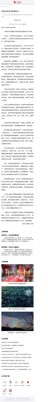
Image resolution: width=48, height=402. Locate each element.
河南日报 (24, 24)
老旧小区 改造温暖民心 (7, 348)
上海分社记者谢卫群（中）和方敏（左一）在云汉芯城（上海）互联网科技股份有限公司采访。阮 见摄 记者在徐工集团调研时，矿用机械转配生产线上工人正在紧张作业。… (17, 239)
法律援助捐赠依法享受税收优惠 (9, 351)
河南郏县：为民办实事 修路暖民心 (10, 342)
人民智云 (4, 391)
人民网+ (10, 383)
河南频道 (7, 6)
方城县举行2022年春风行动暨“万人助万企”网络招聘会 (15, 363)
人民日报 (4, 383)
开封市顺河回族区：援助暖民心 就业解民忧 (12, 345)
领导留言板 (22, 383)
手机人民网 (16, 383)
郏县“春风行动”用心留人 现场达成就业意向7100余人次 (15, 366)
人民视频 (28, 383)
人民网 (1, 6)
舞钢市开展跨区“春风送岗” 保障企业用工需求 (13, 360)
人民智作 (10, 391)
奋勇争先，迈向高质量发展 (10, 235)
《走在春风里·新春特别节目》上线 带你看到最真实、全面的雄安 (18, 369)
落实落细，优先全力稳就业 (10, 247)
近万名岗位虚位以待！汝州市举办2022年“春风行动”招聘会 (16, 357)
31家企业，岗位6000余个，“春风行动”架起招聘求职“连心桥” (17, 354)
